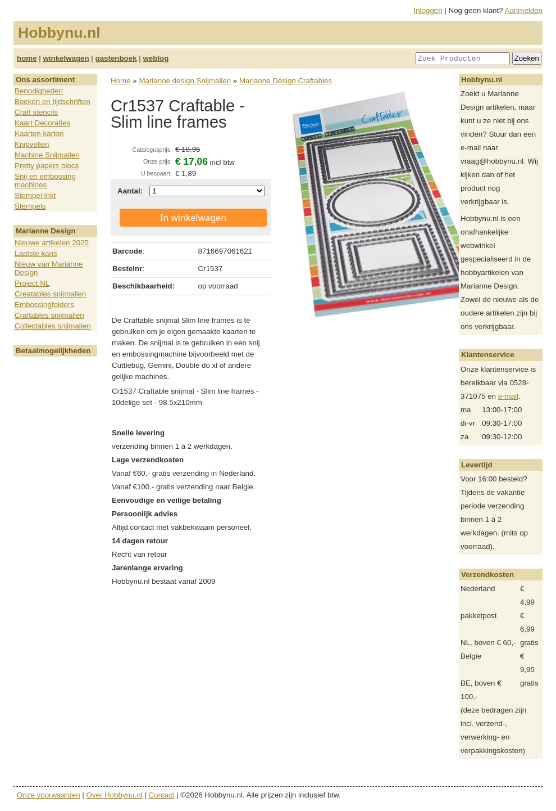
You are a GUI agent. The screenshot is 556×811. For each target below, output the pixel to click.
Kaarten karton (39, 133)
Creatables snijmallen (50, 294)
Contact (161, 795)
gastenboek (116, 58)
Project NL (32, 283)
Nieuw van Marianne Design (49, 268)
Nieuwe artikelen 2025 (52, 242)
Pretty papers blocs (47, 165)
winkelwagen (66, 58)
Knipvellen (32, 144)
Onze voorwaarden (48, 795)
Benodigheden (39, 91)
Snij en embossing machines (45, 180)
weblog (155, 58)
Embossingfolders (44, 304)
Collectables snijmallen (53, 326)
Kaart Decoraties (42, 123)
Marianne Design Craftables (285, 80)
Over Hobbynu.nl (114, 795)
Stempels (30, 206)
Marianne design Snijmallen (185, 80)
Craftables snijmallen (49, 315)
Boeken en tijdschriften (52, 101)
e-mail (508, 396)
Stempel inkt (35, 195)
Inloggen (428, 10)
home (27, 58)
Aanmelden (524, 10)
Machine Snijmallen (47, 155)
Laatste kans (36, 253)
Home (121, 80)
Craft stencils (36, 112)
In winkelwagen (193, 217)
